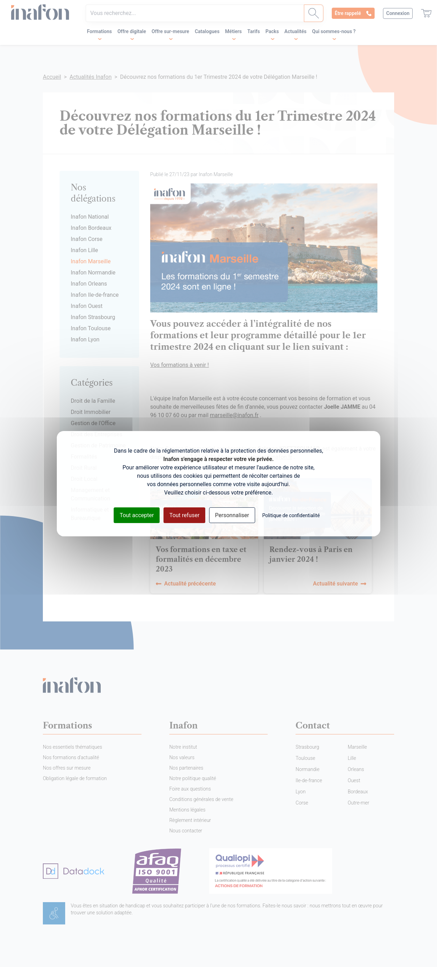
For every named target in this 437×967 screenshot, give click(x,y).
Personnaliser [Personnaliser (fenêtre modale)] (232, 515)
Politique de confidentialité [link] (291, 515)
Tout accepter (137, 515)
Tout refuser (184, 515)
